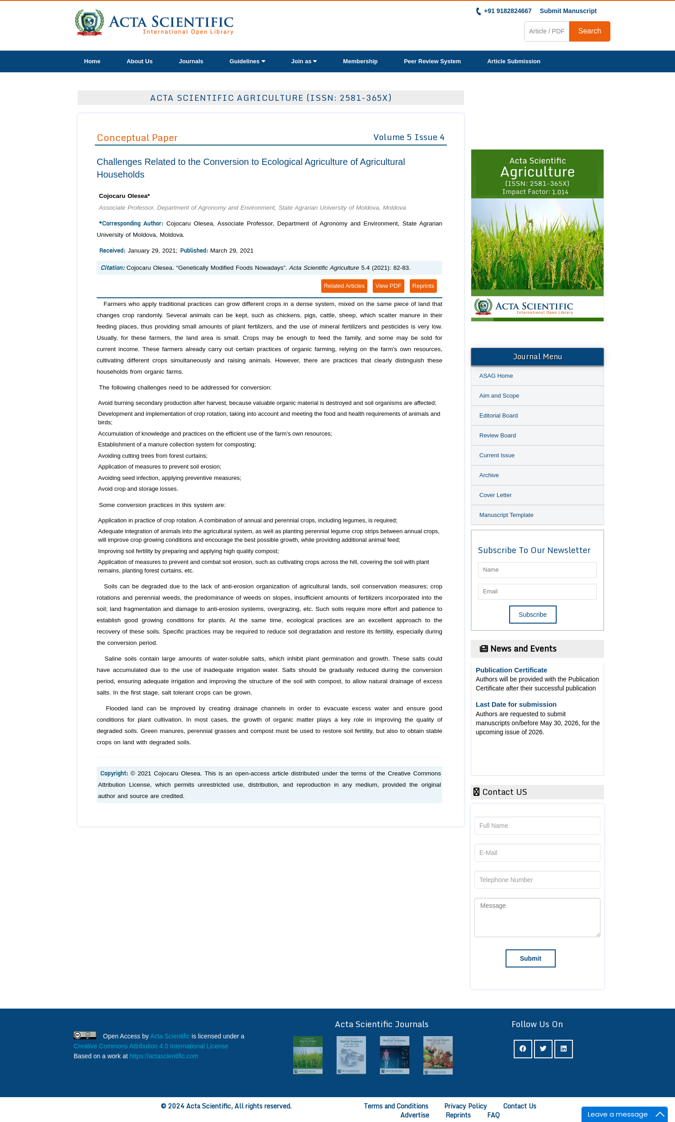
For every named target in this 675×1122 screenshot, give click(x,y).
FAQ (493, 1115)
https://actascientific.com (164, 1056)
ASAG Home (496, 375)
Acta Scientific (170, 1036)
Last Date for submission (516, 706)
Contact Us (519, 1106)
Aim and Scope (499, 395)
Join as (304, 61)
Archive (489, 475)
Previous (482, 239)
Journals (191, 61)
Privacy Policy (465, 1106)
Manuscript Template (506, 515)
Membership (360, 61)
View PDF (388, 285)
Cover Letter (495, 495)
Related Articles (344, 285)
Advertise (414, 1115)
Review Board (497, 435)
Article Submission (513, 61)
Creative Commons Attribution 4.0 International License (151, 1046)
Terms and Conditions (396, 1106)
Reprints (423, 285)
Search (589, 31)
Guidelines (247, 61)
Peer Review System (432, 61)
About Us (140, 61)
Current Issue (497, 455)
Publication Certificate (511, 672)
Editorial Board (498, 415)
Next (592, 239)
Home (92, 61)
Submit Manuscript (568, 10)
